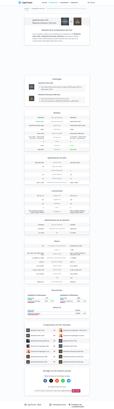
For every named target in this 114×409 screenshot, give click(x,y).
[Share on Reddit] (57, 381)
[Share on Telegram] (69, 381)
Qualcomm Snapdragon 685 (40, 346)
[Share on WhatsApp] (63, 381)
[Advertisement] (57, 60)
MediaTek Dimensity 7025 (39, 362)
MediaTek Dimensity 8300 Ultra (41, 341)
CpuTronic (25, 2)
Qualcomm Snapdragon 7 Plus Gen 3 (75, 330)
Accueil (44, 2)
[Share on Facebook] (45, 381)
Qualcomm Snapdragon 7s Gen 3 (73, 335)
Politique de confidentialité (77, 406)
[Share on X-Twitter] (51, 381)
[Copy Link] (76, 391)
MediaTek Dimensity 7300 (39, 356)
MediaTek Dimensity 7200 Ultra (49, 95)
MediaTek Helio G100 (45, 83)
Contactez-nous (59, 405)
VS (54, 330)
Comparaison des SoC (38, 8)
